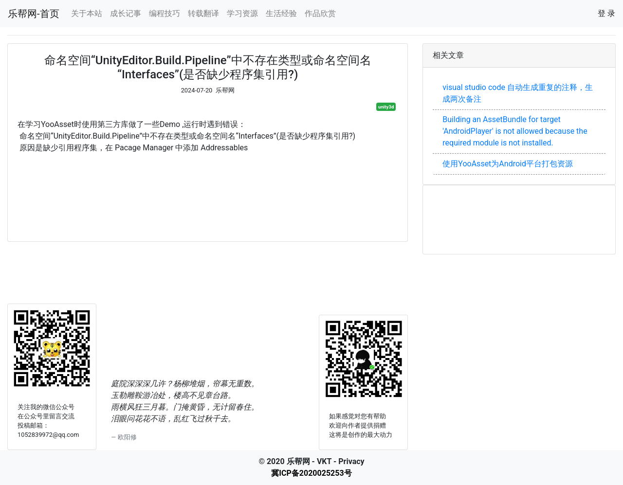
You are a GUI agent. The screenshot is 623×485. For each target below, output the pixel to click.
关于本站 (86, 13)
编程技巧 (164, 13)
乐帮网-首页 (33, 13)
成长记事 (125, 13)
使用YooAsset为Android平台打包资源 (507, 163)
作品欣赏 (320, 13)
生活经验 (281, 13)
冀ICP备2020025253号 (311, 473)
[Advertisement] (208, 193)
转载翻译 (203, 13)
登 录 (606, 13)
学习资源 (242, 13)
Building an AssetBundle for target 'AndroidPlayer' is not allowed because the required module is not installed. (514, 131)
